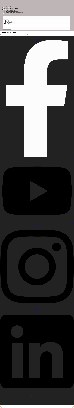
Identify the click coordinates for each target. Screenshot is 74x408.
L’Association (5, 19)
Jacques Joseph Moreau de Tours (11, 25)
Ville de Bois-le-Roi (37, 401)
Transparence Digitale (46, 396)
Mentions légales (37, 398)
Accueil (4, 18)
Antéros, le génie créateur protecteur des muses (14, 12)
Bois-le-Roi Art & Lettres (7, 21)
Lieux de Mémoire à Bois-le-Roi (12, 8)
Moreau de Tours (6, 23)
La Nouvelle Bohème (7, 27)
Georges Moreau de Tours (9, 24)
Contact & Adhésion (7, 14)
